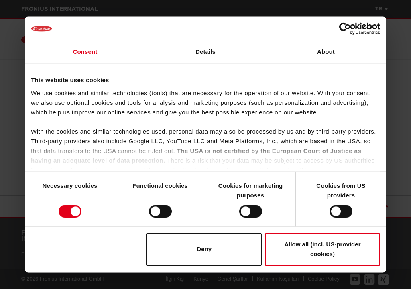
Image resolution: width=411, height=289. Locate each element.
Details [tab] (205, 51)
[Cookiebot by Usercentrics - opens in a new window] (345, 28)
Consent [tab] (85, 51)
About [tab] (326, 51)
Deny (204, 249)
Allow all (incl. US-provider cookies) (322, 249)
